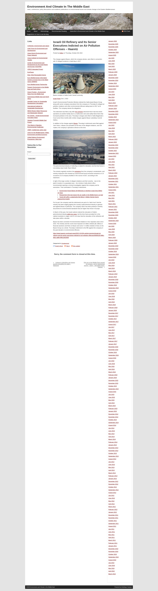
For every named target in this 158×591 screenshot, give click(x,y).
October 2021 (112, 184)
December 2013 (113, 448)
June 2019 (111, 263)
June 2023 (111, 128)
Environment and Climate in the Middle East (58, 6)
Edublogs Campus (127, 587)
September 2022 (113, 153)
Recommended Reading (59, 31)
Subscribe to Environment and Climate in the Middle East (87, 31)
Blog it (68, 246)
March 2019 (112, 271)
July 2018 (111, 293)
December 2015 (113, 380)
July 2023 (111, 125)
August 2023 (112, 122)
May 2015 (111, 400)
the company (79, 111)
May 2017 (111, 333)
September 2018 (113, 288)
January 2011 (112, 546)
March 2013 (112, 473)
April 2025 (111, 66)
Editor (61, 53)
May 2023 (111, 131)
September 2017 (113, 321)
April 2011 (111, 537)
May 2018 (111, 299)
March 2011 (112, 540)
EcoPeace (30, 72)
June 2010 (111, 565)
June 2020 (111, 229)
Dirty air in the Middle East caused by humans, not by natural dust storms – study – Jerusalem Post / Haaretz (94, 265)
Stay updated (76, 246)
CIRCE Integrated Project (35, 69)
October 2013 (112, 453)
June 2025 (111, 61)
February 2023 (112, 139)
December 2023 (113, 111)
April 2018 (111, 302)
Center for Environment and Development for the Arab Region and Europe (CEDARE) (37, 64)
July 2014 (111, 428)
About (35, 31)
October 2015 (112, 386)
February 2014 (112, 442)
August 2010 (112, 560)
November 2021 (113, 181)
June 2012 (111, 498)
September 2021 (113, 187)
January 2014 (112, 445)
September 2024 (113, 86)
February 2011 (112, 543)
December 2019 (113, 246)
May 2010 (111, 568)
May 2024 (111, 97)
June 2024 (111, 94)
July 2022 (111, 159)
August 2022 (112, 156)
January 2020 (112, 243)
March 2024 (112, 103)
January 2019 (112, 277)
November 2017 (113, 316)
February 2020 (112, 240)
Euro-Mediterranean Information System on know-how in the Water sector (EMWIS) (37, 79)
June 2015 (111, 397)
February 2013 (112, 476)
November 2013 (113, 450)
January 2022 (112, 176)
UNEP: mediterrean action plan (36, 130)
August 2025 (112, 55)
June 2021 (111, 195)
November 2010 (113, 551)
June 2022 (111, 162)
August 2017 (112, 324)
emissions (78, 171)
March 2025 (112, 69)
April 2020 (111, 234)
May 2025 (111, 63)
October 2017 (112, 319)
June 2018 (111, 296)
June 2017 (111, 330)
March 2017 (112, 338)
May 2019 (111, 265)
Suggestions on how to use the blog (38, 34)
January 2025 (112, 75)
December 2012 (113, 481)
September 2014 (113, 422)
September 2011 (113, 523)
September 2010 (113, 557)
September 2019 (113, 254)
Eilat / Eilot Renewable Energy (36, 75)
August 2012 (112, 492)
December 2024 (113, 77)
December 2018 (113, 279)
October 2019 (112, 251)
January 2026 (112, 41)
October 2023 (112, 117)
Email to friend (59, 246)
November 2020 (113, 215)
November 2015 (113, 383)
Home (28, 31)
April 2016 (111, 369)
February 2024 (112, 105)
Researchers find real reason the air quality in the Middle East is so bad (81, 195)
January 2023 (112, 142)
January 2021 (112, 209)
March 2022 (112, 170)
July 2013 (111, 462)
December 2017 (113, 313)
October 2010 (112, 554)
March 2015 (112, 405)
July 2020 (111, 226)
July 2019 (111, 260)
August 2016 (112, 358)
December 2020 (113, 212)
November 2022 (113, 148)
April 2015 (111, 403)
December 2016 (113, 347)
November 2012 (113, 484)
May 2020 (111, 232)
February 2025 (112, 72)
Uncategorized (65, 243)
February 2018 (112, 307)
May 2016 (111, 366)
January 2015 (112, 411)
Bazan (75, 123)
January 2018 (112, 310)
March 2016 (112, 372)
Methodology (44, 31)
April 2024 (111, 100)
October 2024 (112, 83)
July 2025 (111, 58)
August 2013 (112, 459)
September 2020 (113, 220)
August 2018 (112, 291)
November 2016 (113, 349)
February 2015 (112, 408)
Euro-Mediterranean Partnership (37, 84)
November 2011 (113, 518)
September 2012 (113, 490)
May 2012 (111, 501)
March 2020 (112, 237)
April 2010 (111, 571)
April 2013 (111, 470)
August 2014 (112, 425)
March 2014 (112, 439)
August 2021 (112, 190)
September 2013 (113, 456)
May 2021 (111, 198)
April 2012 (111, 504)
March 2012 (112, 506)
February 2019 (112, 274)
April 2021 (111, 201)
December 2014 (113, 414)
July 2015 (111, 394)
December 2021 (113, 178)
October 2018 (112, 285)
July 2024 (111, 92)
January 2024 (112, 108)
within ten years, (72, 214)
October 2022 (112, 150)
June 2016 (111, 364)
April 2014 (111, 436)
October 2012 (112, 487)
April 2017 (111, 335)
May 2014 (111, 434)
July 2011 (111, 529)
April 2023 (111, 134)
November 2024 (113, 80)
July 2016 (111, 361)
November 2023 (113, 114)
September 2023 (113, 119)
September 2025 (113, 52)
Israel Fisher (57, 98)
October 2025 (112, 49)
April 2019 (111, 268)
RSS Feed (127, 31)
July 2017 (111, 327)
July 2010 (111, 563)
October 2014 (112, 420)
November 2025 (113, 47)
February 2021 (112, 206)
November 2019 (113, 249)
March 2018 (112, 305)
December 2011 (113, 515)
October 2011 (112, 520)
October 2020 (112, 218)
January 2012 (112, 512)
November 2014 (113, 417)
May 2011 (111, 535)
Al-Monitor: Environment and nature (38, 46)
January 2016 (112, 377)
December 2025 (113, 44)
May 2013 (111, 467)
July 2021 (111, 192)
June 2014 (111, 431)
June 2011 (111, 532)
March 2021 (112, 204)
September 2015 (113, 389)
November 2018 (113, 282)
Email (29, 152)
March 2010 (112, 574)
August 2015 (112, 391)
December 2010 (113, 549)
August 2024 (112, 89)
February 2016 (112, 375)
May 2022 (111, 164)
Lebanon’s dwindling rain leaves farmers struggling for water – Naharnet (64, 264)
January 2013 (112, 478)
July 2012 (111, 495)
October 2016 (112, 352)
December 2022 (113, 145)
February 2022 (112, 173)
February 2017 (112, 341)
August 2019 (112, 257)
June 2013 (111, 464)
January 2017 (112, 344)
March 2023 (112, 136)
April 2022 (111, 167)
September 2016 (113, 355)
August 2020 (112, 223)
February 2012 (112, 509)
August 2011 (112, 526)
